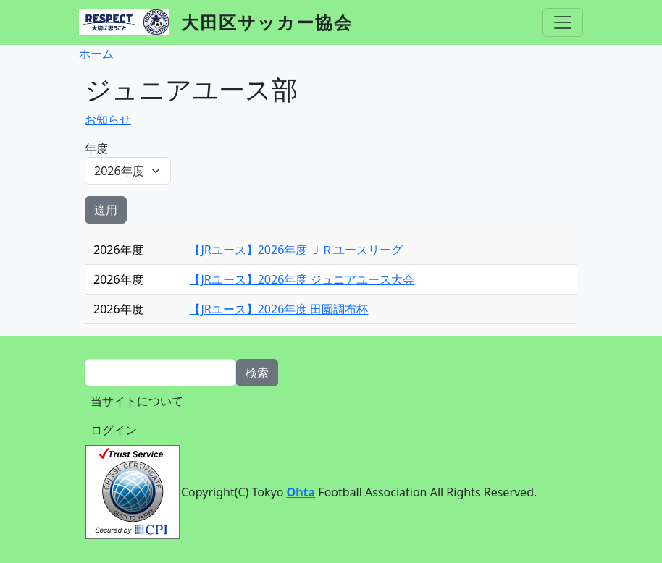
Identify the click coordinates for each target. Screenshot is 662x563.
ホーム (96, 54)
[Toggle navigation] (562, 22)
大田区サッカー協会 (267, 22)
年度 (96, 148)
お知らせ (108, 119)
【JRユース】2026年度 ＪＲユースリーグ (296, 250)
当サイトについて (137, 401)
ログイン (114, 430)
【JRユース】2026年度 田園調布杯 (278, 309)
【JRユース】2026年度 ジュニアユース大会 (301, 279)
